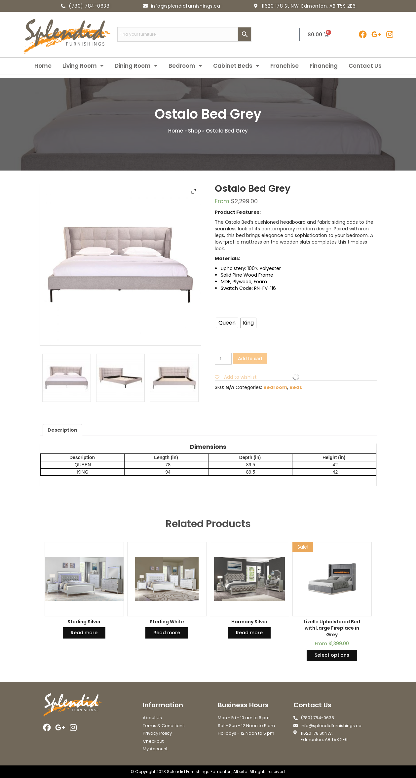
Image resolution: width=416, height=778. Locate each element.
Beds (295, 387)
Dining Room (136, 66)
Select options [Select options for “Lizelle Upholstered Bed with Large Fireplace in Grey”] (332, 655)
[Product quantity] (223, 359)
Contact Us (365, 66)
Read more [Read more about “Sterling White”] (166, 632)
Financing (324, 66)
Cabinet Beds (236, 66)
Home (43, 66)
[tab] (62, 430)
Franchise (284, 66)
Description (62, 430)
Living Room (83, 66)
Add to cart (250, 358)
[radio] (227, 323)
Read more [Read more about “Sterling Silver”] (84, 632)
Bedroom (185, 66)
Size (294, 312)
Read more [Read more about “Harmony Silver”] (249, 632)
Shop (194, 130)
